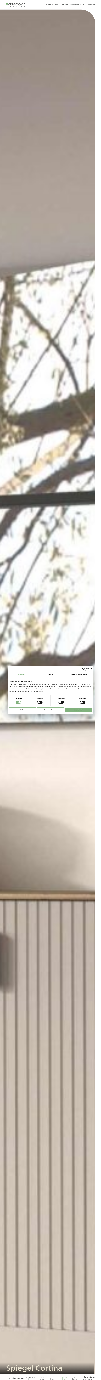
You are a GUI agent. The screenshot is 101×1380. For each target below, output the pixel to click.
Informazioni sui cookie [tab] (79, 674)
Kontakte (90, 5)
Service (64, 5)
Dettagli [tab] (50, 674)
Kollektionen (52, 5)
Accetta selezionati (50, 710)
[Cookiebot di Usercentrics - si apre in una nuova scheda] (83, 669)
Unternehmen (77, 5)
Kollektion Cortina (16, 1378)
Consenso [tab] (21, 674)
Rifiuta (22, 710)
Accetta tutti (78, 710)
